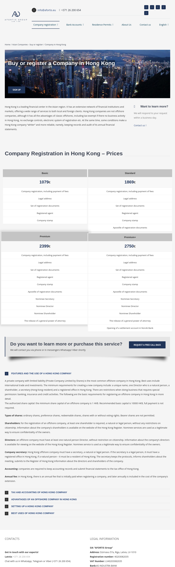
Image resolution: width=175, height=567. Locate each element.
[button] (87, 373)
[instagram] (152, 7)
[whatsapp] (164, 7)
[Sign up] (16, 89)
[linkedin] (158, 7)
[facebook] (146, 7)
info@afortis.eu (47, 10)
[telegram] (146, 13)
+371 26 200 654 (21, 556)
